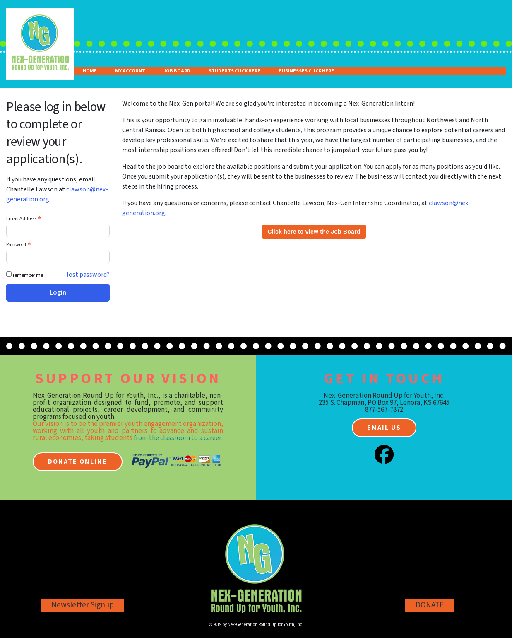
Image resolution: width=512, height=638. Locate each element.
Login (58, 292)
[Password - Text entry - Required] (58, 257)
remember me (28, 275)
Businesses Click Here (306, 71)
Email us (384, 427)
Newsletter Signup (82, 605)
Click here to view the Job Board (313, 231)
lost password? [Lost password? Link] (88, 274)
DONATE (430, 605)
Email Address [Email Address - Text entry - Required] (24, 218)
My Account (130, 71)
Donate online (77, 461)
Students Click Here (234, 71)
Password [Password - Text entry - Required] (19, 244)
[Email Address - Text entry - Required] (58, 231)
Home (90, 71)
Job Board (176, 71)
